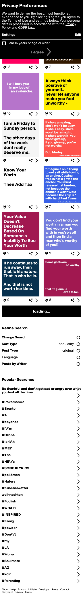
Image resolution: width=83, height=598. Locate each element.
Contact (64, 589)
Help (13, 589)
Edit (78, 35)
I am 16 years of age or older (29, 43)
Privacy (19, 592)
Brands (22, 589)
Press (55, 589)
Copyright (7, 592)
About (5, 589)
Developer (44, 589)
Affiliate (32, 589)
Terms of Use (18, 21)
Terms (28, 592)
